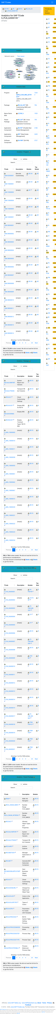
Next (36, 343)
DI (48, 63)
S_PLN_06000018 (9, 724)
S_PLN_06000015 (9, 708)
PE (49, 267)
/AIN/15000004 (9, 200)
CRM (47, 54)
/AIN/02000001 (9, 175)
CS (49, 59)
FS (38, 606)
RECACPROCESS (11, 917)
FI (48, 81)
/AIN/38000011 (9, 308)
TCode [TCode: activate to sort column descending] (6, 169)
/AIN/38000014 (9, 333)
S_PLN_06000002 (9, 600)
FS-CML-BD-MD (30, 716)
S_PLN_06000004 (9, 616)
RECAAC (8, 821)
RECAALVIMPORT (9, 382)
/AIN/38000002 (9, 233)
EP (49, 77)
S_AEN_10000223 (9, 532)
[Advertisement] (20, 36)
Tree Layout (20, 56)
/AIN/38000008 (9, 283)
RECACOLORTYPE (11, 902)
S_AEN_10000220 (9, 507)
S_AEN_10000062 (9, 482)
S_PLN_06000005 (9, 625)
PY (49, 309)
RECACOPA (9, 908)
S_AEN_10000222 (9, 523)
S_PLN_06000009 (9, 658)
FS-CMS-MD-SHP (31, 608)
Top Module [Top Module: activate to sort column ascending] (37, 168)
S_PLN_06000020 (9, 741)
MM (47, 252)
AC (49, 19)
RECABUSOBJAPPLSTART (12, 871)
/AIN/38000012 (9, 316)
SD (49, 327)
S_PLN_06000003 (9, 608)
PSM (47, 300)
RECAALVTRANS (9, 391)
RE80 (7, 799)
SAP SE (43, 1012)
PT (49, 304)
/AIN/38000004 (9, 250)
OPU (47, 259)
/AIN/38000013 (9, 325)
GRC (47, 96)
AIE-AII (30, 173)
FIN (49, 86)
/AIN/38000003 (9, 242)
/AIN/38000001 (9, 225)
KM (49, 231)
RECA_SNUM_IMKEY (12, 805)
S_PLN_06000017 (9, 716)
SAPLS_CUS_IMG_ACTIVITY (12, 154)
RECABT (8, 861)
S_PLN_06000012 (9, 683)
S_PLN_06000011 (9, 674)
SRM (47, 340)
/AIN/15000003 (9, 192)
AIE (38, 173)
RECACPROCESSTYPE (13, 940)
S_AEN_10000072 (9, 499)
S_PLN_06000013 (9, 691)
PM (49, 277)
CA (39, 598)
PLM (47, 273)
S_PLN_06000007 (9, 641)
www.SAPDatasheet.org (29, 1003)
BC (47, 33)
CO (47, 48)
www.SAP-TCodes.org (17, 1007)
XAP (47, 365)
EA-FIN (6, 9)
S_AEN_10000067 (9, 490)
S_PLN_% (21, 113)
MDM (47, 246)
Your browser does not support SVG (21, 69)
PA (38, 589)
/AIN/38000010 (9, 300)
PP (47, 284)
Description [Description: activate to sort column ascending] (19, 169)
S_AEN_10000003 (9, 432)
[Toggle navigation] (52, 2)
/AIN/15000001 (9, 184)
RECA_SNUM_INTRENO (11, 815)
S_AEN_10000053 (9, 465)
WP (49, 359)
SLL (47, 334)
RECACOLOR (10, 896)
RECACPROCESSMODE (13, 927)
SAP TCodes (6, 2)
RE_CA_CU (29, 9)
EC (49, 67)
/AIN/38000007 (9, 275)
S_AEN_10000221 (9, 515)
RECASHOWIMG (9, 414)
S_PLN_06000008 (9, 650)
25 (32, 343)
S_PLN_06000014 (9, 699)
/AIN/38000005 (9, 258)
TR (49, 348)
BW (49, 38)
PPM (47, 290)
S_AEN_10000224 (9, 540)
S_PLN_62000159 (12, 11)
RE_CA (20, 119)
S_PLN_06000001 (9, 591)
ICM (47, 109)
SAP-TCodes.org (3, 1009)
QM (49, 313)
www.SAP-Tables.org (14, 1003)
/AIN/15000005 (9, 209)
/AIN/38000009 (9, 292)
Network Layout (9, 56)
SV (49, 344)
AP (49, 27)
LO (49, 240)
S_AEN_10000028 (9, 457)
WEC (47, 355)
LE (48, 236)
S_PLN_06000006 (9, 633)
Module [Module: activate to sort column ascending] (29, 169)
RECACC (8, 397)
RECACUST (9, 405)
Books (27, 352)
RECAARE (9, 846)
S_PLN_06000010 (9, 666)
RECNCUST (9, 420)
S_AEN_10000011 (9, 449)
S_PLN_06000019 (9, 732)
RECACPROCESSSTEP (13, 933)
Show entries (20, 159)
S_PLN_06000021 (9, 749)
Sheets (35, 352)
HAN (47, 102)
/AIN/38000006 (9, 267)
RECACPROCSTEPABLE (11, 948)
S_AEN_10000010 (9, 441)
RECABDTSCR (10, 852)
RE (13, 9)
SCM (47, 323)
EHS (47, 73)
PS (49, 294)
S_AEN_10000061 (9, 474)
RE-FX (20, 9)
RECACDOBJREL (11, 888)
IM (48, 113)
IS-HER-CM (47, 163)
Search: (22, 162)
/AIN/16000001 (9, 217)
